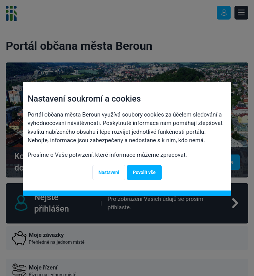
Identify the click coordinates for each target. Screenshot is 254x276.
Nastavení (108, 172)
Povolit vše (144, 172)
